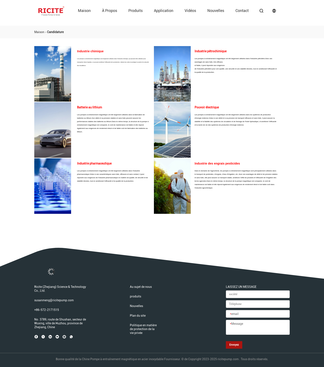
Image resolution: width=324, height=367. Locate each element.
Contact (242, 10)
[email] (258, 314)
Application (163, 10)
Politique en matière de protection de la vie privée (143, 329)
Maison (84, 10)
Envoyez (234, 344)
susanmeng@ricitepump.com (54, 300)
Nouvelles (215, 10)
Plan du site (138, 315)
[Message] (258, 327)
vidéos (190, 10)
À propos (109, 10)
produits (135, 10)
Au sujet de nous (141, 286)
